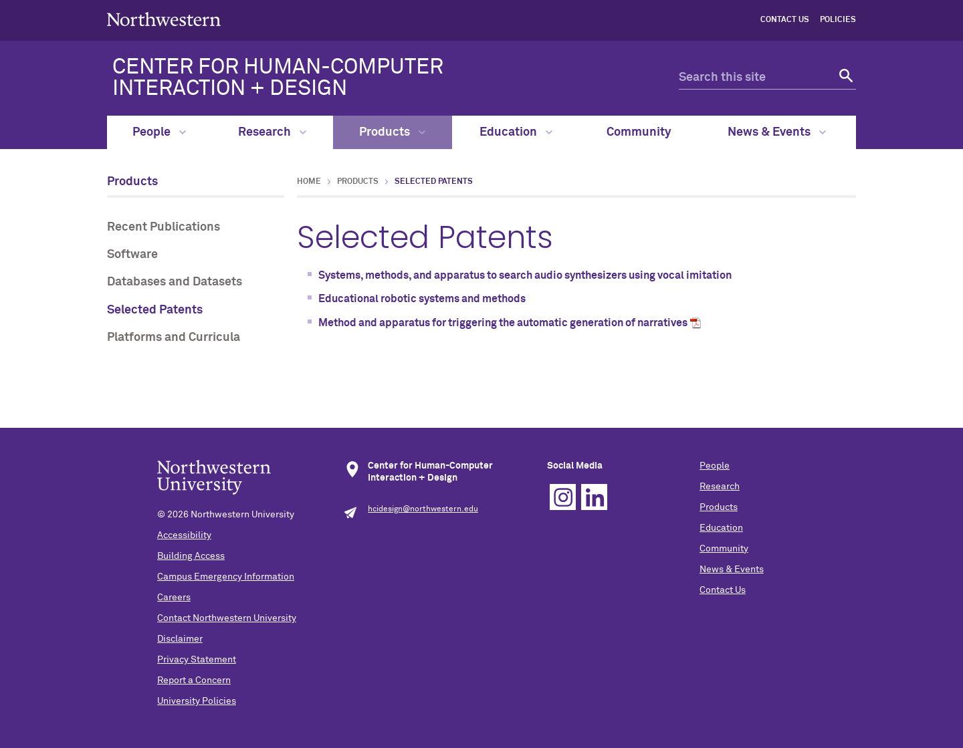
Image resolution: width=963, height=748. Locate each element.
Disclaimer (180, 639)
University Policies (196, 701)
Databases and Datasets (174, 282)
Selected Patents (155, 310)
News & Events (777, 132)
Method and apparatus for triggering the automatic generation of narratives (502, 323)
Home (309, 182)
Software (132, 255)
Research (272, 132)
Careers (174, 597)
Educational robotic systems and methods (422, 298)
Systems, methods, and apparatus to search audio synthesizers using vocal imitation (525, 275)
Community (639, 132)
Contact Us (784, 20)
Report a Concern (194, 680)
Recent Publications (163, 227)
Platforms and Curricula (173, 338)
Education (515, 132)
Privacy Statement (196, 659)
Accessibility (184, 535)
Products (392, 132)
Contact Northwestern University (226, 618)
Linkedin (594, 497)
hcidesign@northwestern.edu (423, 509)
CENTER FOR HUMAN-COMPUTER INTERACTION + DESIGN (277, 78)
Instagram (563, 497)
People (159, 132)
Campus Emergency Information (225, 577)
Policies (838, 20)
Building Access (191, 556)
